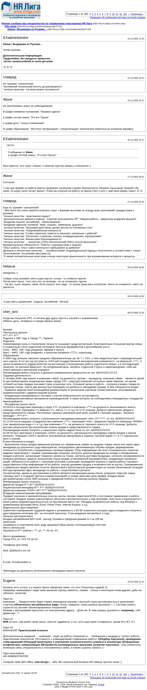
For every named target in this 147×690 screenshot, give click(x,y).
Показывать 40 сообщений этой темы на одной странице (117, 17)
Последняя (137, 14)
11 (117, 14)
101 (125, 14)
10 (113, 14)
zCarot (101, 684)
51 (121, 14)
